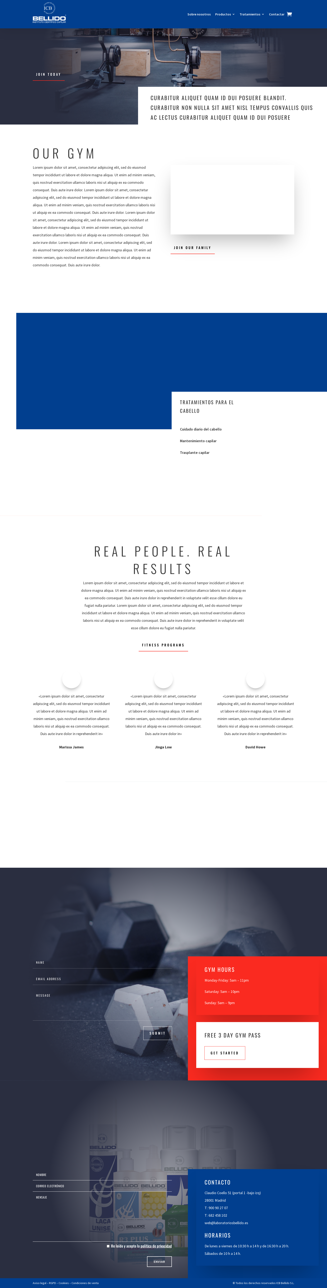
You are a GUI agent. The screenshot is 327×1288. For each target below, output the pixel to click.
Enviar (159, 1261)
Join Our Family (192, 247)
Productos (223, 14)
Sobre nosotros (199, 14)
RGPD (52, 1283)
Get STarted (225, 1052)
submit (158, 1033)
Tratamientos (250, 14)
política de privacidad (156, 1246)
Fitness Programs (163, 644)
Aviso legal (39, 1283)
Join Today (48, 74)
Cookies (64, 1283)
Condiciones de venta (85, 1283)
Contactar (276, 14)
